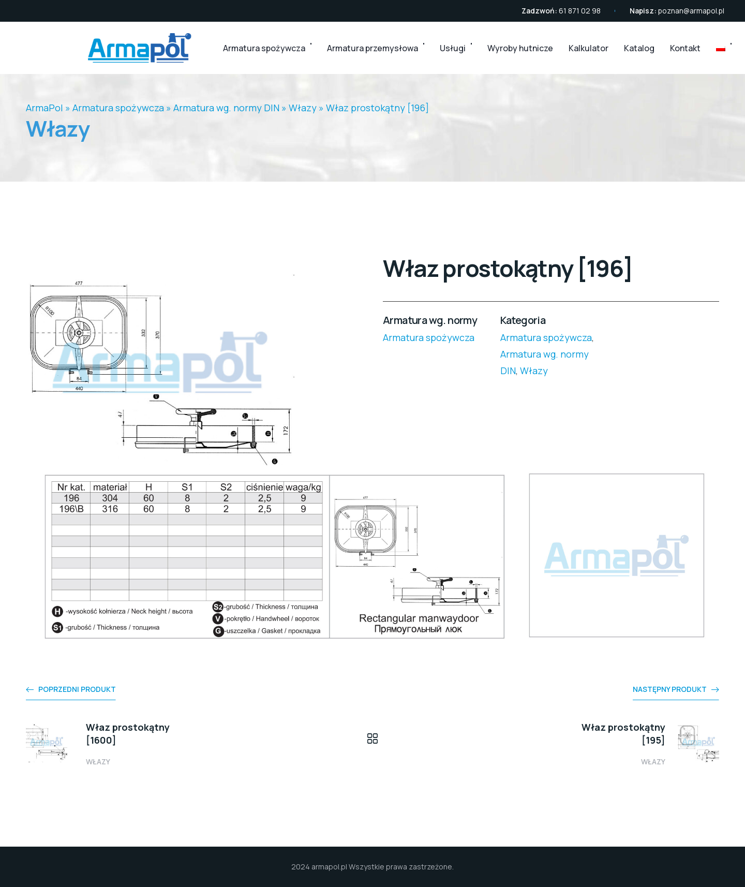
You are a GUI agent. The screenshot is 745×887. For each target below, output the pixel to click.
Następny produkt (670, 689)
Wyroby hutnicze (520, 48)
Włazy (303, 107)
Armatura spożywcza (264, 48)
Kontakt (685, 48)
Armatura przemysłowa (372, 48)
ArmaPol (44, 107)
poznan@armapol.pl (691, 11)
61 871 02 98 (580, 11)
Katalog (639, 48)
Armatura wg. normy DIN (226, 107)
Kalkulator (588, 48)
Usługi (453, 48)
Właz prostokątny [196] (377, 107)
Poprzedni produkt (77, 689)
